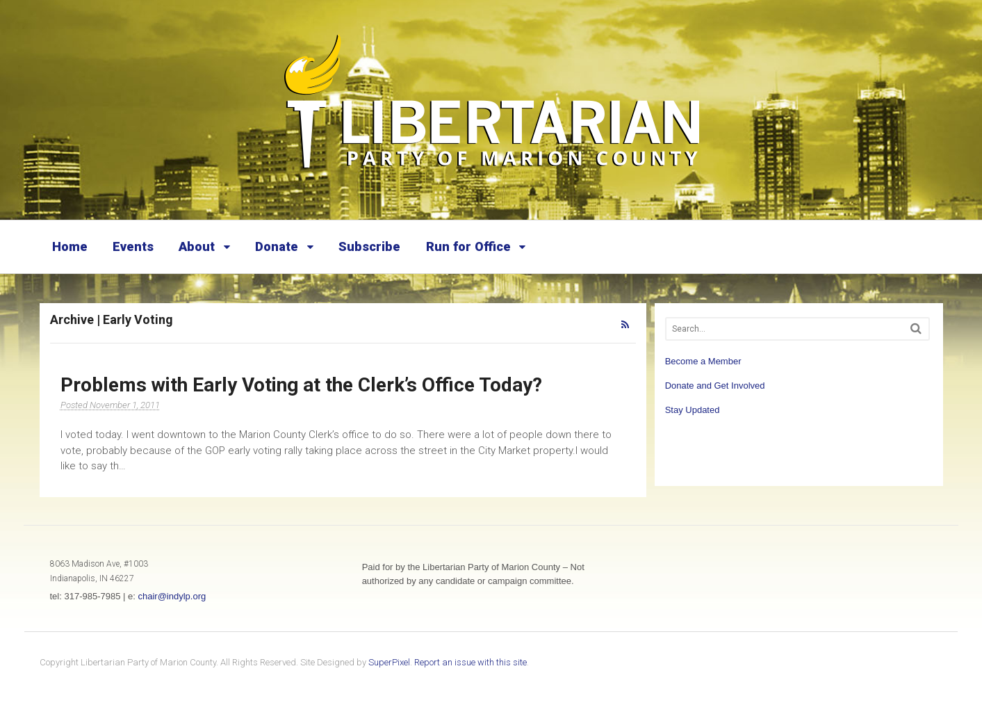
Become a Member (703, 361)
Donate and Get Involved (715, 385)
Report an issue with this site (470, 662)
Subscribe (369, 246)
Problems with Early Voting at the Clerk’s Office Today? (301, 384)
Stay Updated (692, 410)
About (197, 246)
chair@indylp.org (172, 596)
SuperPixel (389, 662)
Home (70, 246)
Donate (276, 246)
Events (133, 246)
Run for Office (468, 246)
